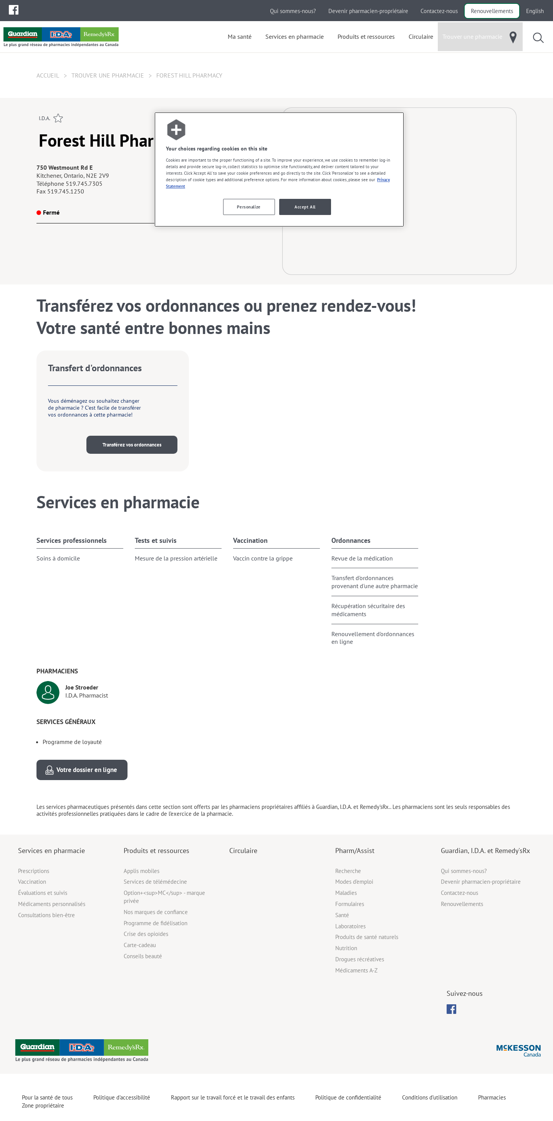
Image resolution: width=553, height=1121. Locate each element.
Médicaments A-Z (356, 970)
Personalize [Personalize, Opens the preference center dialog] (248, 207)
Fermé (48, 212)
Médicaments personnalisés (51, 904)
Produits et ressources (156, 850)
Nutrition (346, 948)
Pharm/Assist (354, 850)
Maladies (346, 892)
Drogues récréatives (359, 959)
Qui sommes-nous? (293, 11)
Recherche (348, 871)
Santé (342, 915)
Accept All (305, 207)
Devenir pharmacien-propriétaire (368, 11)
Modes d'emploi (354, 881)
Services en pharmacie (51, 850)
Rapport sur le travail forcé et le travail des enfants (233, 1097)
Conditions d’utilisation (429, 1097)
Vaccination (250, 540)
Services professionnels (71, 540)
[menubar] (13, 10)
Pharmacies (492, 1097)
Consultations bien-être (46, 915)
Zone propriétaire (43, 1105)
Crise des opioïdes (146, 933)
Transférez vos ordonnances (132, 444)
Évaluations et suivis (42, 892)
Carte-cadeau (140, 945)
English (535, 11)
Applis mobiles (141, 871)
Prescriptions (33, 871)
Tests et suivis (156, 540)
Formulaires (349, 904)
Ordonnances (351, 540)
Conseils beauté (143, 956)
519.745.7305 (84, 183)
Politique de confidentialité (348, 1097)
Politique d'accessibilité (121, 1097)
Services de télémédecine (155, 881)
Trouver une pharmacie (107, 75)
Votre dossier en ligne (86, 770)
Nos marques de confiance (156, 912)
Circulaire (243, 850)
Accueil (47, 75)
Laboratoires (350, 926)
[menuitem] (13, 10)
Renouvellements (492, 11)
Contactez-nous (439, 11)
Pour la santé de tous (47, 1097)
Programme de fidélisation (155, 923)
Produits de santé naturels (366, 937)
